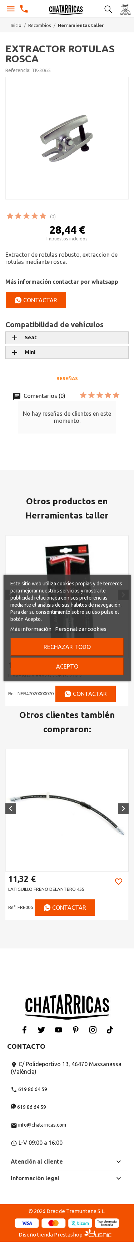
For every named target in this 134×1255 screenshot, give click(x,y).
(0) (53, 216)
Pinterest (75, 1029)
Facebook (24, 1029)
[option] (67, 834)
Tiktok (110, 1029)
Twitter (41, 1029)
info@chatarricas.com (38, 1125)
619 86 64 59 (29, 1089)
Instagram (92, 1029)
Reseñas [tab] (67, 378)
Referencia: (17, 70)
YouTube (58, 1029)
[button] (10, 808)
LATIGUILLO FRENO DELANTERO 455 (46, 889)
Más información (30, 629)
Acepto (67, 666)
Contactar (36, 300)
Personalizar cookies (80, 629)
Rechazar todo (67, 647)
